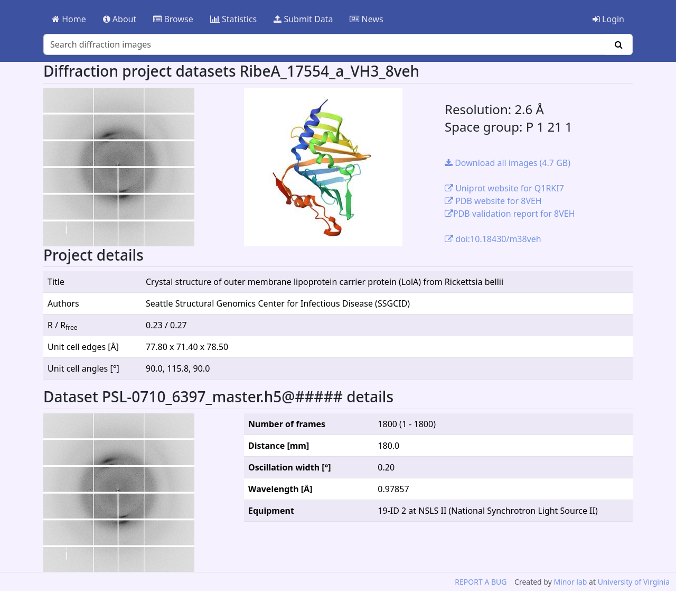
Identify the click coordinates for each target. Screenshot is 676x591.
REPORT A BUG (480, 582)
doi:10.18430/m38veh (493, 239)
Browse (173, 19)
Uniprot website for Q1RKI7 (504, 188)
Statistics (233, 19)
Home (69, 19)
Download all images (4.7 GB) (507, 163)
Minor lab (570, 582)
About (120, 19)
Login (608, 19)
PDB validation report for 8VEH (510, 213)
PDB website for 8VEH (493, 201)
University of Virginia (634, 582)
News (366, 19)
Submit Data (303, 19)
